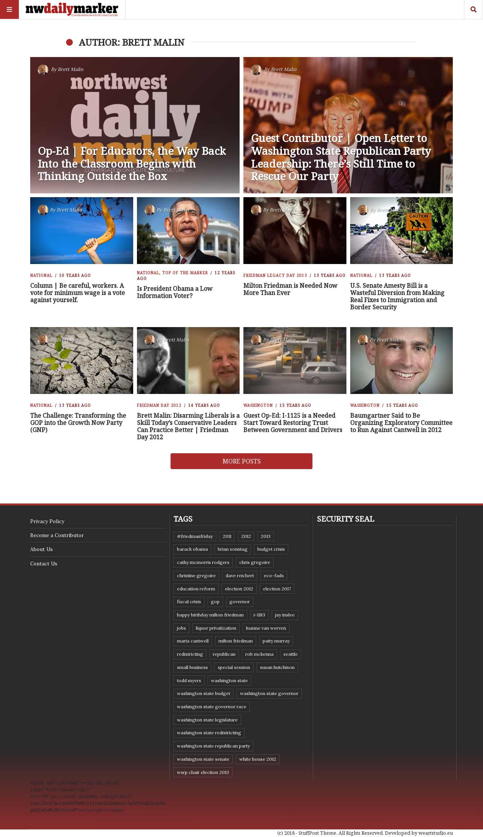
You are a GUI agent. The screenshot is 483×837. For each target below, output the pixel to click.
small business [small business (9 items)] (192, 667)
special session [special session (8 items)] (234, 667)
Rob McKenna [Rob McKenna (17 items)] (259, 654)
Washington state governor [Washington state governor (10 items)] (269, 693)
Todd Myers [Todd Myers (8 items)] (189, 680)
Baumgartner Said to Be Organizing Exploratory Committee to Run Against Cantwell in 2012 (401, 422)
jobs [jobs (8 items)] (181, 628)
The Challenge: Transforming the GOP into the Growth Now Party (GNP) (78, 422)
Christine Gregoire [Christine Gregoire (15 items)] (196, 575)
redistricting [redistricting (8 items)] (190, 654)
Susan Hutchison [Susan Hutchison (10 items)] (277, 667)
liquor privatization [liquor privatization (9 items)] (216, 628)
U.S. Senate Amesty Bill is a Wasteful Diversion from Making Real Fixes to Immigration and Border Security (397, 296)
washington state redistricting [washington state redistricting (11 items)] (209, 732)
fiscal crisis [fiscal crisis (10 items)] (189, 601)
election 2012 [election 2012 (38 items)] (239, 588)
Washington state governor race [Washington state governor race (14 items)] (211, 706)
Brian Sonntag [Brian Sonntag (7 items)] (233, 549)
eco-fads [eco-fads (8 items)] (274, 575)
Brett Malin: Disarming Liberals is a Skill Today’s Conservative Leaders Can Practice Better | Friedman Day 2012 (188, 426)
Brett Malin (70, 69)
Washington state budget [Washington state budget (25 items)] (203, 693)
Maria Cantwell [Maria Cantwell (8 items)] (193, 641)
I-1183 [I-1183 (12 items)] (259, 615)
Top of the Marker (185, 272)
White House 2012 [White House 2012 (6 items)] (257, 759)
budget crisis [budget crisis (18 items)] (271, 549)
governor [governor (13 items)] (239, 601)
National (41, 275)
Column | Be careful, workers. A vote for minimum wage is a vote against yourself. (77, 292)
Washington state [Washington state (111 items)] (229, 680)
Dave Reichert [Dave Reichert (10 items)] (240, 575)
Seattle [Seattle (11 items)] (290, 654)
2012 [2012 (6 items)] (246, 536)
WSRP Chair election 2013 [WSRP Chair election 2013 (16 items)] (203, 772)
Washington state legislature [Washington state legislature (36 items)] (207, 720)
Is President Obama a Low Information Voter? (174, 292)
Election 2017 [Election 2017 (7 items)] (277, 588)
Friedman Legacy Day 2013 (275, 275)
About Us (41, 549)
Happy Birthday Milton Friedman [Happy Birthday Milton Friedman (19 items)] (210, 615)
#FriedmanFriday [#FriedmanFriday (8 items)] (195, 536)
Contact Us (43, 563)
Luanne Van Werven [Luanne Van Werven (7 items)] (266, 628)
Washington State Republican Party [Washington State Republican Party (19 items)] (213, 746)
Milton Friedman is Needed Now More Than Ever (290, 289)
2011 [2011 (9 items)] (227, 536)
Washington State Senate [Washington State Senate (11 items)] (203, 759)
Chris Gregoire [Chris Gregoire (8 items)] (254, 562)
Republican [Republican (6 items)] (224, 654)
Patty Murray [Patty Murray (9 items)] (276, 641)
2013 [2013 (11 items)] (266, 536)
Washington (258, 405)
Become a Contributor (57, 535)
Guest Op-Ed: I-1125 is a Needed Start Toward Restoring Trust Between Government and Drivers (292, 422)
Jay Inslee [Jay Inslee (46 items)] (285, 615)
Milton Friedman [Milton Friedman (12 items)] (235, 641)
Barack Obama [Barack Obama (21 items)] (192, 549)
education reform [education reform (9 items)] (196, 588)
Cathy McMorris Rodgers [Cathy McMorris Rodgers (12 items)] (203, 562)
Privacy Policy (47, 521)
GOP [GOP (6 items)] (215, 601)
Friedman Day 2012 (159, 405)
